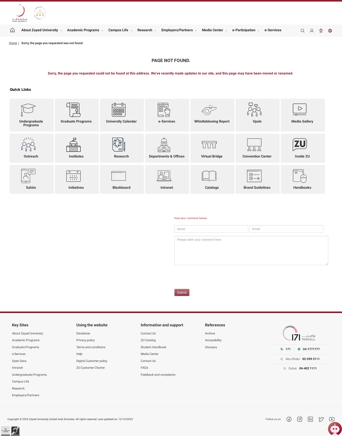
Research (144, 30)
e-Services (273, 30)
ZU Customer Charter (90, 367)
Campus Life (118, 30)
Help (79, 354)
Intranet (17, 367)
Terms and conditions (90, 347)
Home (13, 43)
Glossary (211, 347)
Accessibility (213, 340)
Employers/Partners (177, 30)
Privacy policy (85, 340)
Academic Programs (83, 30)
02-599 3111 (311, 359)
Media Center (212, 30)
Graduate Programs (25, 347)
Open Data (19, 361)
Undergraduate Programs (29, 374)
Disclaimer (83, 333)
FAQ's (144, 367)
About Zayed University (39, 30)
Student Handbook (153, 347)
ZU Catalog (148, 340)
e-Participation (243, 30)
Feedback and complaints (158, 374)
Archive (210, 333)
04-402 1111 (308, 368)
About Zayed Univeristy (27, 333)
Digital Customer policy (91, 361)
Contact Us (148, 333)
